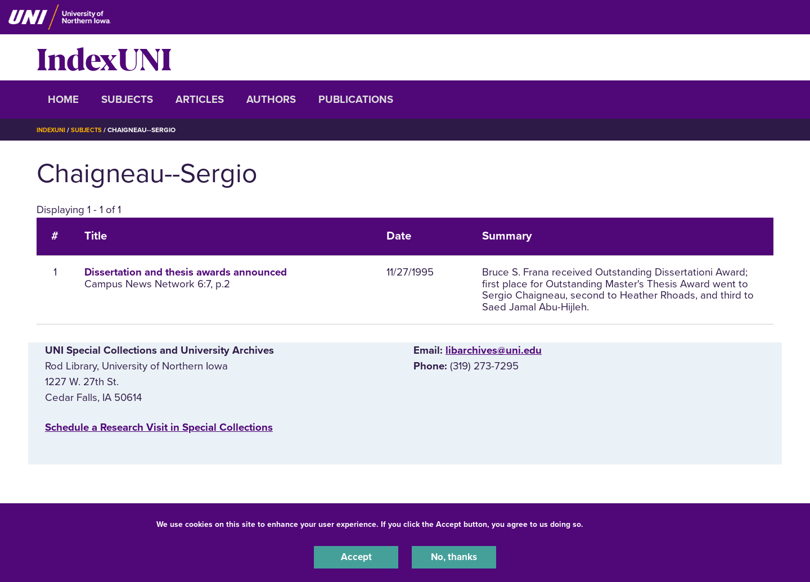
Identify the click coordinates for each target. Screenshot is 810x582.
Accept (356, 556)
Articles (200, 99)
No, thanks (454, 556)
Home (63, 99)
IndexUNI (104, 57)
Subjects (127, 99)
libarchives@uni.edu (494, 350)
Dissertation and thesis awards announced (185, 272)
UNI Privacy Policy (621, 522)
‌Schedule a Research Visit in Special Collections (159, 427)
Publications (355, 99)
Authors (271, 99)
